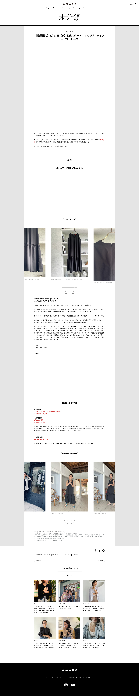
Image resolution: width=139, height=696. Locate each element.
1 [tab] (68, 287)
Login (131, 4)
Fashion (54, 8)
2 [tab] (75, 287)
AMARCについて (44, 677)
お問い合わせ (95, 677)
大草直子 (75, 555)
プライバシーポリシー (61, 677)
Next (73, 291)
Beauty (60, 8)
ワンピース (68, 555)
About (90, 8)
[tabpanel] (69, 255)
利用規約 (52, 677)
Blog (47, 8)
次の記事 (100, 561)
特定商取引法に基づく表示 (74, 677)
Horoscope (77, 8)
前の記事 (38, 561)
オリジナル (47, 555)
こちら (54, 146)
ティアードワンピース (58, 555)
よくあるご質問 (86, 677)
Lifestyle (68, 8)
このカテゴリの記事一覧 (70, 568)
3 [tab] (76, 287)
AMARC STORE (38, 555)
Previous (66, 291)
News (85, 8)
